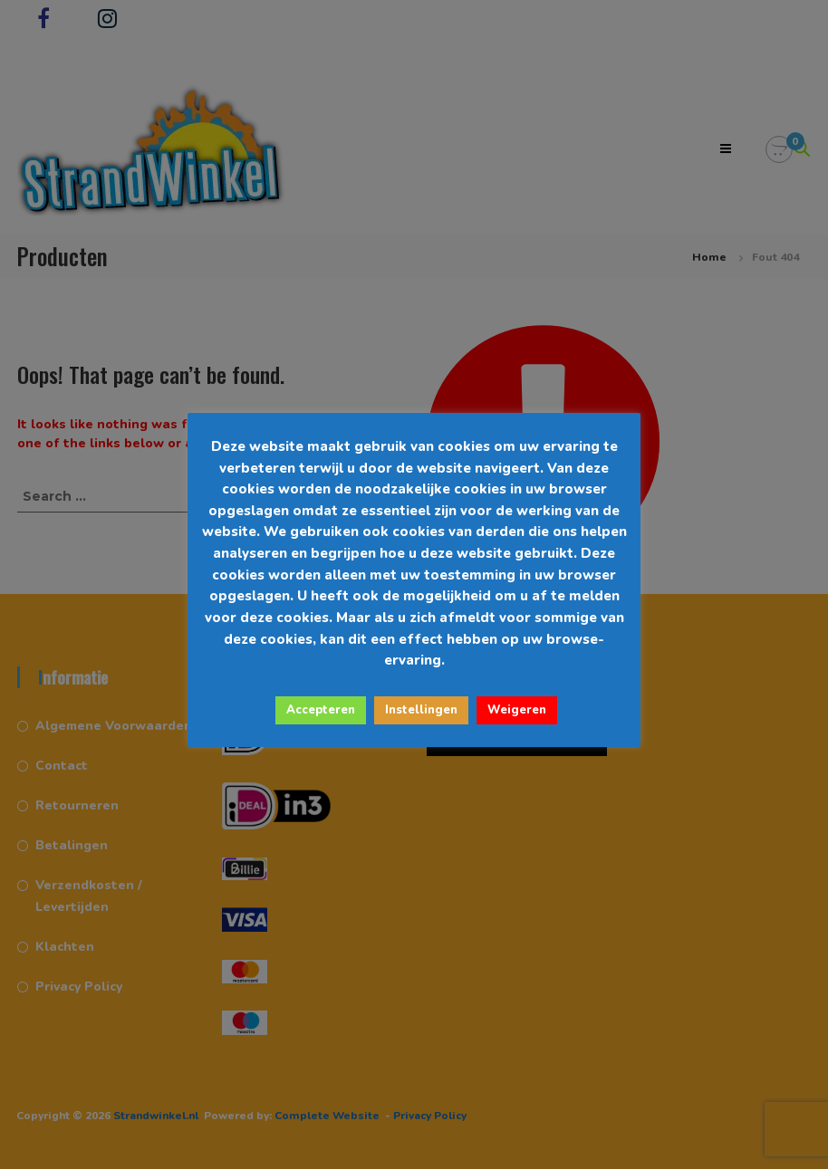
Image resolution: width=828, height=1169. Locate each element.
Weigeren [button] (516, 710)
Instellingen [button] (421, 710)
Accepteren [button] (320, 710)
